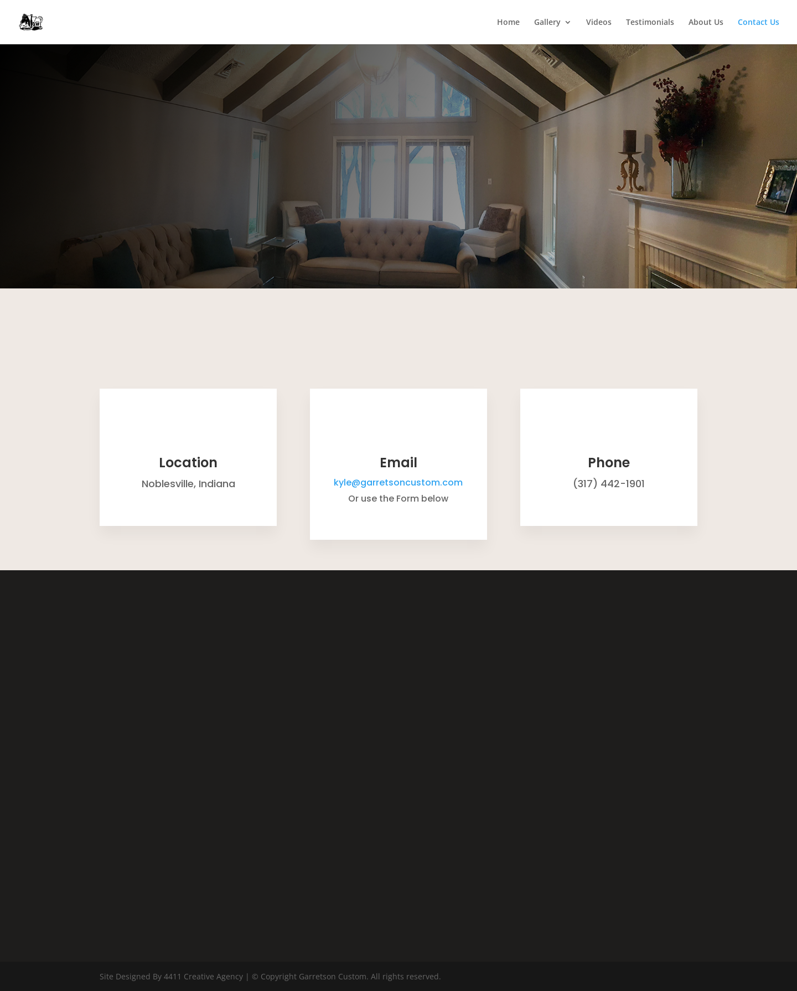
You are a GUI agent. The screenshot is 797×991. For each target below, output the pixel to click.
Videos (599, 22)
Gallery (547, 22)
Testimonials (650, 22)
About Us (706, 22)
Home (508, 22)
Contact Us (758, 22)
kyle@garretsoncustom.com (398, 482)
